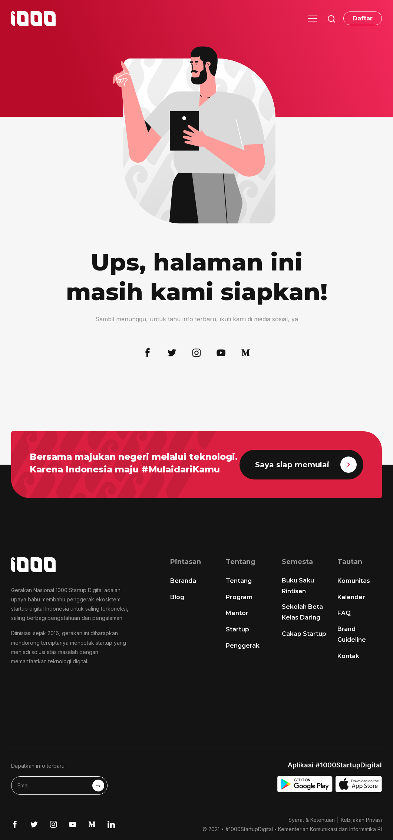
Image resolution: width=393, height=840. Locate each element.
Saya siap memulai (306, 464)
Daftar (363, 18)
